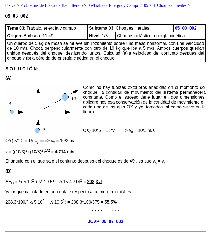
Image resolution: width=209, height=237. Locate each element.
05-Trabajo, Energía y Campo (113, 5)
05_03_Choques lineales (165, 5)
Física (10, 5)
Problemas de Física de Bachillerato (51, 5)
